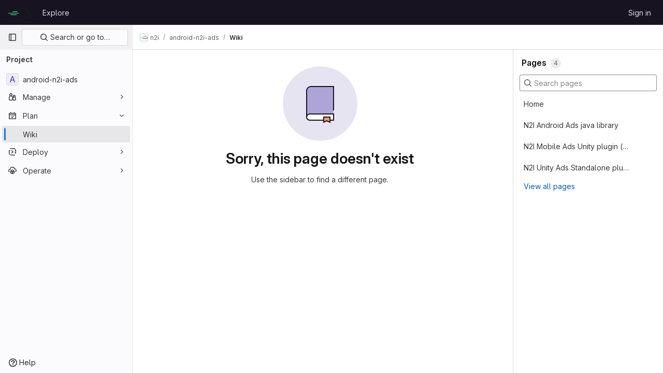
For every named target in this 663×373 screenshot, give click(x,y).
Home (534, 103)
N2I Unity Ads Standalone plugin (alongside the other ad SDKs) (576, 167)
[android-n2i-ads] (66, 79)
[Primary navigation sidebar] (12, 37)
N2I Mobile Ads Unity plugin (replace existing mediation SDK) (576, 146)
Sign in (639, 12)
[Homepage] (20, 12)
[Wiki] (66, 134)
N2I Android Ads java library (571, 125)
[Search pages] (588, 83)
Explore (55, 12)
